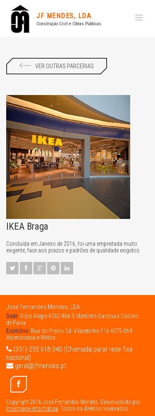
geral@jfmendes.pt (36, 365)
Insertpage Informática (32, 408)
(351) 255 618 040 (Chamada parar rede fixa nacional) (69, 353)
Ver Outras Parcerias (56, 66)
